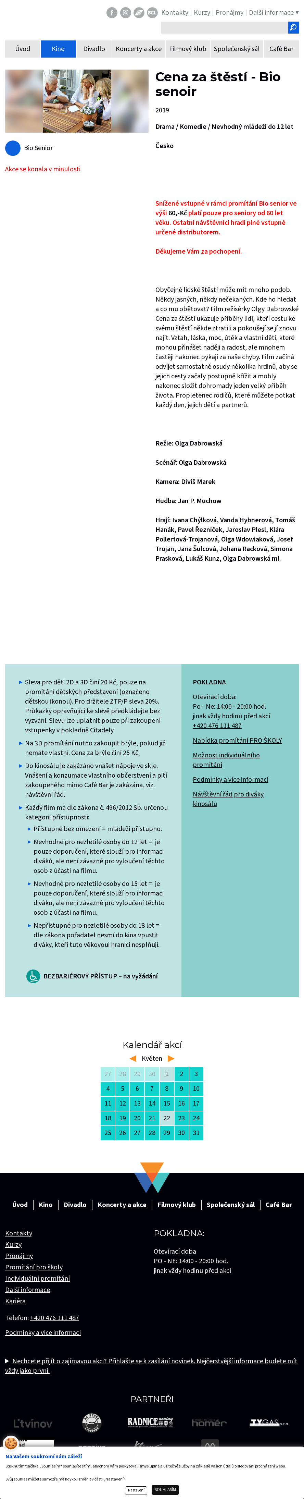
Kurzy (13, 1245)
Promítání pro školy (34, 1267)
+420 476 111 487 (217, 726)
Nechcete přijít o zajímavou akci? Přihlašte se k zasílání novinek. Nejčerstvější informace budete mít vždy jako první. (151, 1366)
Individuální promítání (37, 1278)
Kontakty (18, 1233)
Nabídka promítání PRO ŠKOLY (237, 740)
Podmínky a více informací (230, 779)
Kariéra (15, 1301)
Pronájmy (19, 1256)
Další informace (27, 1290)
